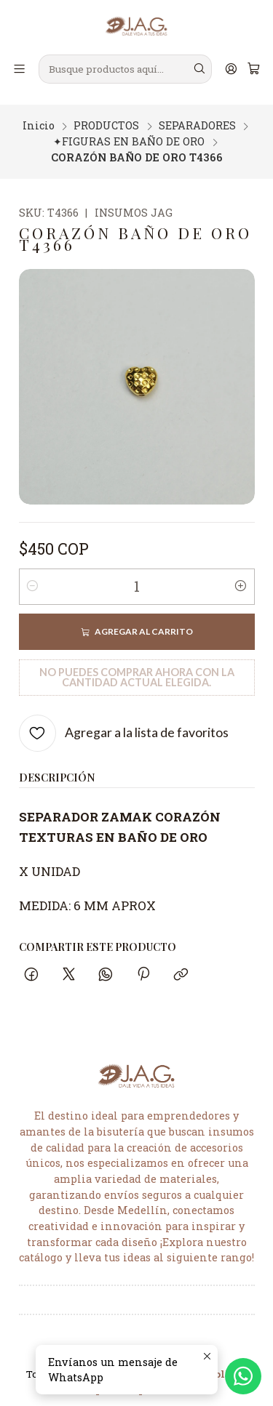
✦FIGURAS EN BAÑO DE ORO (129, 133)
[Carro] (253, 69)
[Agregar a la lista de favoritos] (124, 724)
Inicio (39, 117)
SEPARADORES (197, 117)
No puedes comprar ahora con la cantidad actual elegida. (136, 668)
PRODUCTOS (106, 117)
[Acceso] (231, 69)
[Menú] (19, 69)
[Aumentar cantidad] (241, 578)
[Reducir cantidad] (33, 578)
